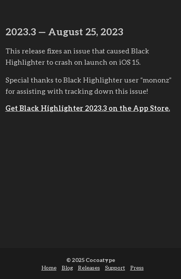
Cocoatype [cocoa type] (100, 260)
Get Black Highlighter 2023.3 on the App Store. (87, 108)
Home (49, 267)
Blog (67, 267)
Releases (89, 267)
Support (115, 267)
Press (137, 267)
